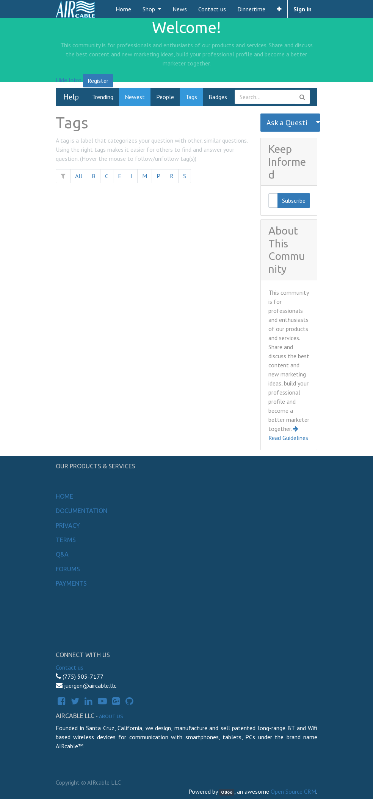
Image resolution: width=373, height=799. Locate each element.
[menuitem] (123, 9)
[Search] (302, 97)
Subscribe (294, 200)
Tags (191, 97)
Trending (102, 97)
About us (111, 716)
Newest (135, 97)
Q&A (62, 554)
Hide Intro (68, 80)
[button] (279, 9)
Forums (68, 569)
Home (64, 496)
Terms (66, 539)
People (165, 97)
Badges (217, 97)
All (78, 176)
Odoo (226, 792)
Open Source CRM (293, 791)
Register (98, 80)
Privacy (68, 525)
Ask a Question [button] (287, 122)
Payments (71, 583)
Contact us (69, 667)
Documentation (81, 510)
